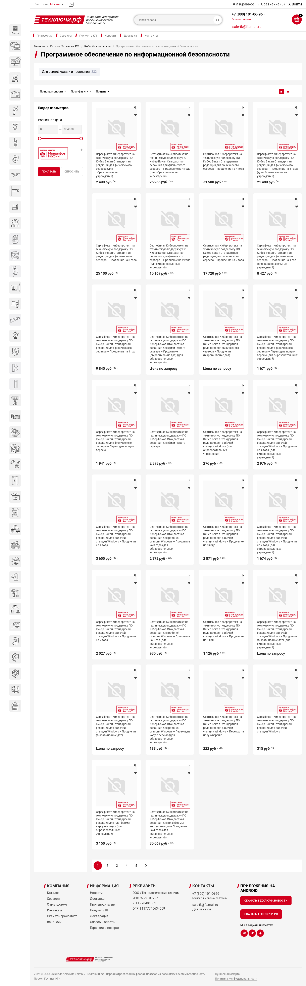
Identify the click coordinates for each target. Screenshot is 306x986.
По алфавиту (79, 91)
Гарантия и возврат (104, 928)
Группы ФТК (52, 978)
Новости (110, 35)
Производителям (102, 904)
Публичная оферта (227, 974)
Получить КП (88, 35)
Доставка (130, 35)
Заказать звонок (241, 19)
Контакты (151, 35)
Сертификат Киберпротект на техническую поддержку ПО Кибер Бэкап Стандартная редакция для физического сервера (169, 439)
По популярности (51, 91)
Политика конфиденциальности (236, 978)
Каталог (53, 893)
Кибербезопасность (97, 46)
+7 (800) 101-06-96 (247, 16)
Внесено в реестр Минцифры (51, 153)
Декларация (99, 916)
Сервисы (66, 35)
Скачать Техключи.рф (261, 914)
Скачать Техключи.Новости (266, 900)
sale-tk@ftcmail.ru (246, 27)
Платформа (44, 35)
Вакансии (54, 922)
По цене (101, 91)
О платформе (57, 904)
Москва (55, 4)
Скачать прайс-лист (62, 916)
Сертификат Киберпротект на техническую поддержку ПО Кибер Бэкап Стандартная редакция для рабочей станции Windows (276, 724)
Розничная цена (50, 120)
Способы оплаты (102, 922)
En (71, 4)
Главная (39, 46)
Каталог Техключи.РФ (64, 46)
